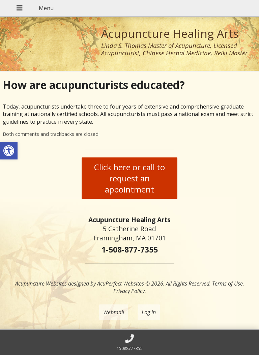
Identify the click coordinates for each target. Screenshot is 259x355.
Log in (149, 312)
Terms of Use (227, 283)
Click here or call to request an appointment (129, 178)
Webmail (113, 312)
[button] (9, 150)
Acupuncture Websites (41, 283)
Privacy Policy (129, 291)
